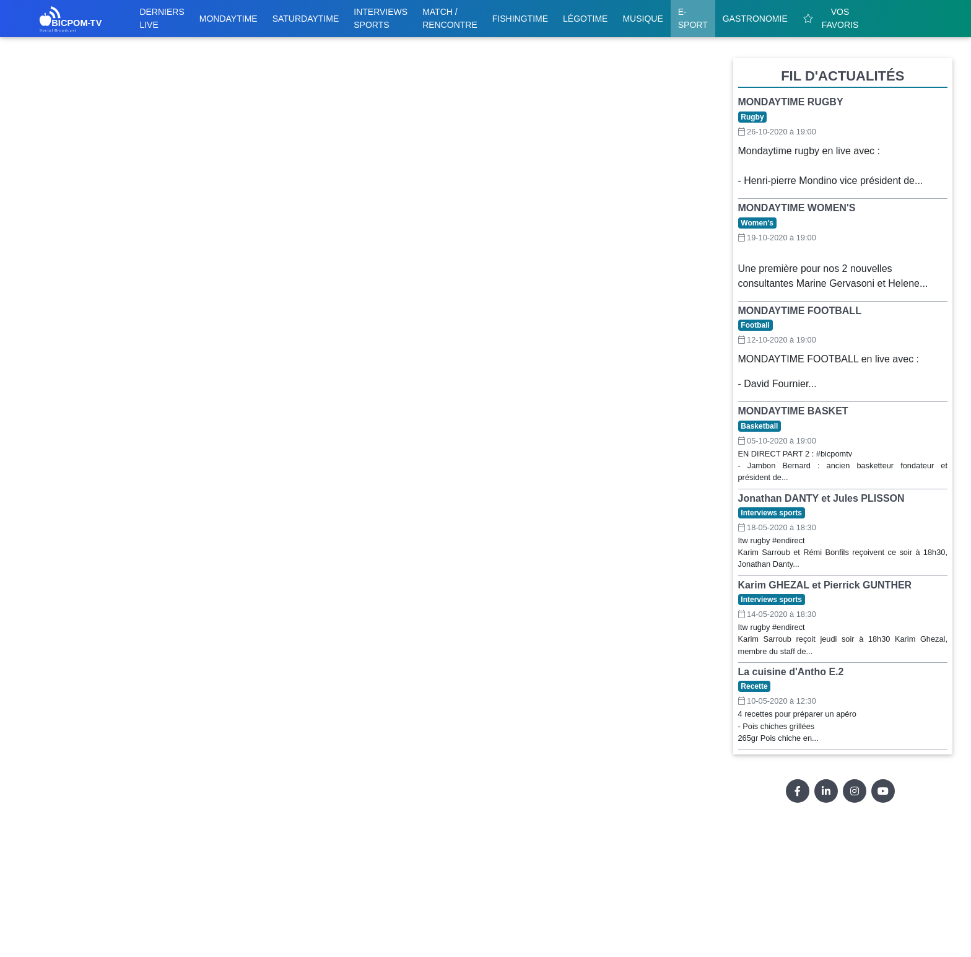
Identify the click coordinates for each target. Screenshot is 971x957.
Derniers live (161, 18)
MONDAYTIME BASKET (793, 411)
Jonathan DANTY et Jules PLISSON (821, 498)
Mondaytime (228, 19)
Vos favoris (831, 18)
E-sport (693, 18)
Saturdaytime (305, 19)
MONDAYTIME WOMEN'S (797, 208)
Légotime (585, 19)
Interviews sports (380, 18)
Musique (642, 19)
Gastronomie (755, 19)
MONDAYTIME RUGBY (790, 102)
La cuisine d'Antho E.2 (791, 671)
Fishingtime (520, 19)
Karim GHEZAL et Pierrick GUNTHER (825, 585)
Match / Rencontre (449, 18)
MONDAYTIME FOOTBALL (799, 310)
